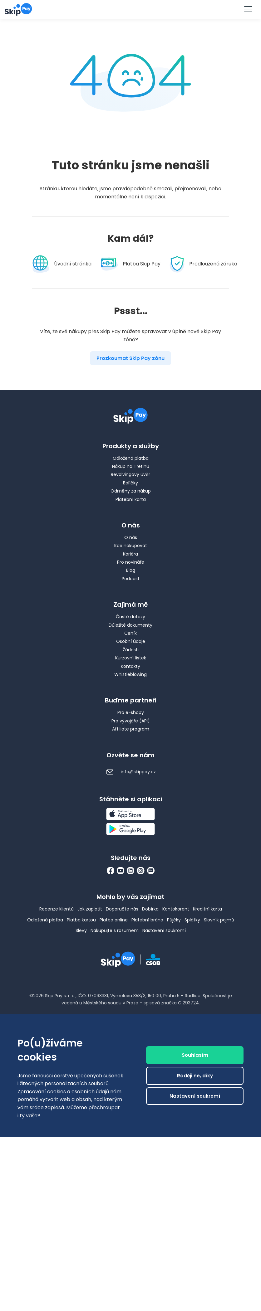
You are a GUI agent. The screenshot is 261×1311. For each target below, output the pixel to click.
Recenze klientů (56, 909)
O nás (130, 537)
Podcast (131, 578)
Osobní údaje (130, 641)
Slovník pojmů (219, 920)
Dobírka (150, 909)
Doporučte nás (122, 909)
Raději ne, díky (195, 1184)
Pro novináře (130, 562)
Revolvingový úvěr (130, 474)
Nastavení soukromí (164, 930)
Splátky (192, 920)
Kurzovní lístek (130, 658)
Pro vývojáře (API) (130, 721)
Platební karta (131, 499)
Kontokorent (175, 909)
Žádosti (131, 650)
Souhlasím (195, 1163)
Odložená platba (131, 458)
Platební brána (147, 920)
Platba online (114, 920)
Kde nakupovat (130, 545)
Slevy (81, 930)
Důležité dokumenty (130, 625)
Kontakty (130, 666)
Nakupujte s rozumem (115, 930)
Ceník (130, 633)
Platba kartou (81, 920)
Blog (130, 570)
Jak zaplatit (89, 909)
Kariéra (130, 554)
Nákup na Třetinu (130, 466)
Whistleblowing (130, 674)
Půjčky (174, 920)
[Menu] (247, 9)
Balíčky (130, 483)
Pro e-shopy (130, 712)
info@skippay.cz (131, 772)
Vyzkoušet (130, 8)
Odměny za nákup (131, 491)
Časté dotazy (130, 617)
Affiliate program (130, 729)
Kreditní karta (207, 909)
